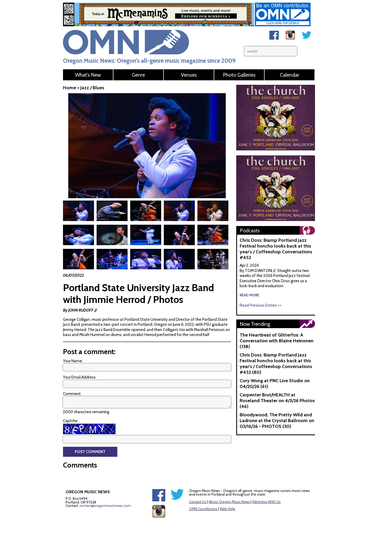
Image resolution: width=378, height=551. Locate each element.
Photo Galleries (239, 75)
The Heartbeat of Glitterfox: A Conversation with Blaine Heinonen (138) (276, 340)
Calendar (289, 75)
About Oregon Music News (229, 502)
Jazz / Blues (92, 88)
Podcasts (250, 230)
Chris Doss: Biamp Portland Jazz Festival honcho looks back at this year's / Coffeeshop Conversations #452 (276, 248)
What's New (88, 75)
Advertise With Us (266, 502)
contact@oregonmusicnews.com (105, 505)
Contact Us (197, 502)
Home (69, 88)
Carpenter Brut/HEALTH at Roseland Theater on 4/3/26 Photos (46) (277, 400)
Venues (189, 75)
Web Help (227, 509)
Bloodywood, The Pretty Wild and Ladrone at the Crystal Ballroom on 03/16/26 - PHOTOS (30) (277, 420)
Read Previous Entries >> (260, 305)
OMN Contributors (203, 509)
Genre (138, 75)
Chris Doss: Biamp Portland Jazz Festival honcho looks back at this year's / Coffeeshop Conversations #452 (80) (276, 363)
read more (249, 295)
